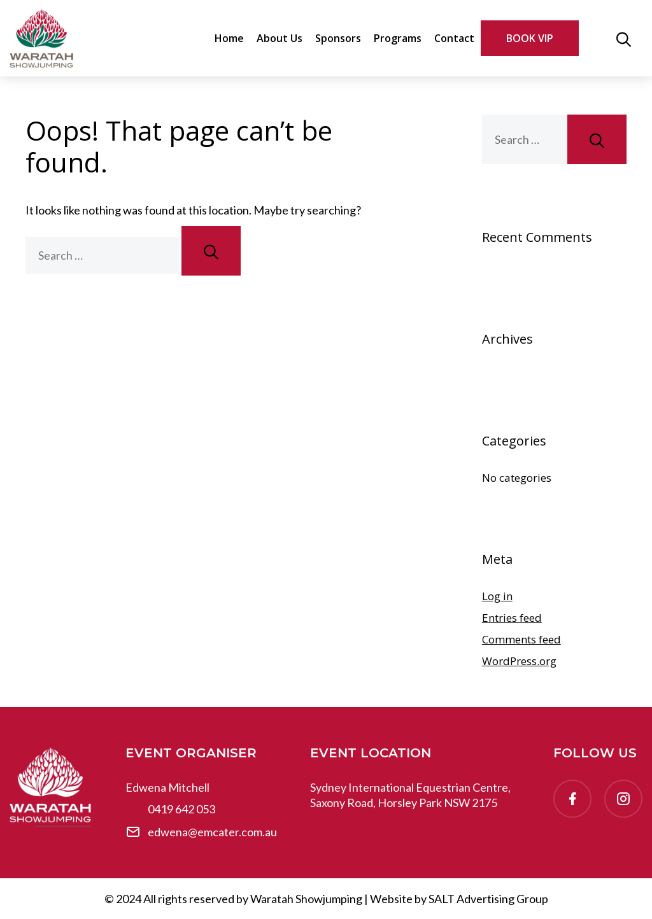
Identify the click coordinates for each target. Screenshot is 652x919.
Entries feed (512, 617)
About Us (279, 38)
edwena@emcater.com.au (212, 832)
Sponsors (338, 38)
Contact (454, 38)
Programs (398, 38)
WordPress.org (519, 661)
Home (229, 38)
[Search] (211, 251)
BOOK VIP (529, 38)
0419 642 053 (181, 809)
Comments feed (521, 639)
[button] (623, 38)
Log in (497, 596)
